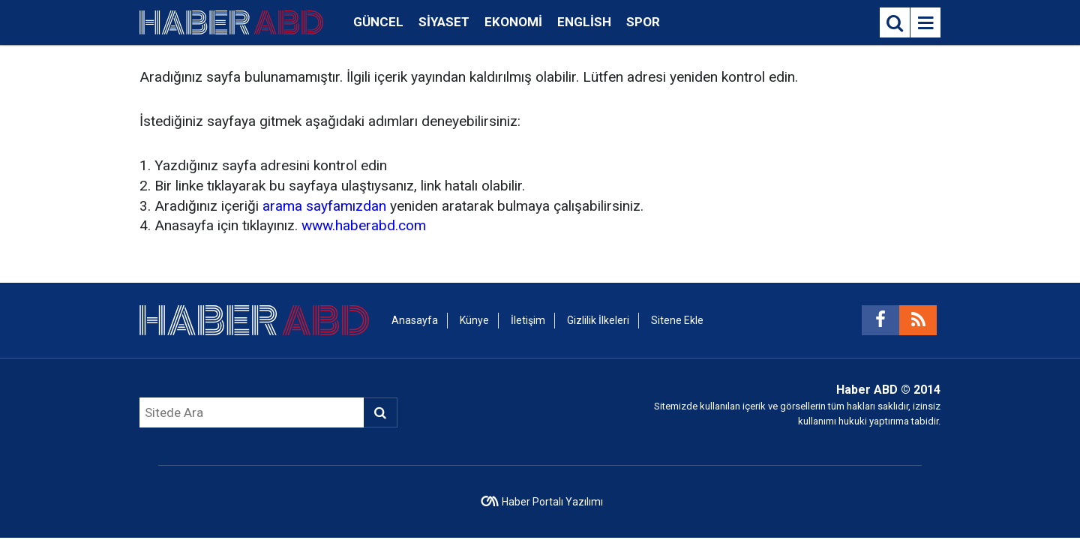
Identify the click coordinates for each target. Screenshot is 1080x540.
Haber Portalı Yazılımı (552, 502)
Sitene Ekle (677, 320)
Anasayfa (415, 320)
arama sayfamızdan (324, 205)
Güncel (378, 21)
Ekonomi (513, 21)
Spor (643, 21)
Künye (474, 320)
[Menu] (925, 23)
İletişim (528, 320)
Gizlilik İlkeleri (598, 320)
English (584, 21)
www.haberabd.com (364, 225)
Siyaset (444, 21)
